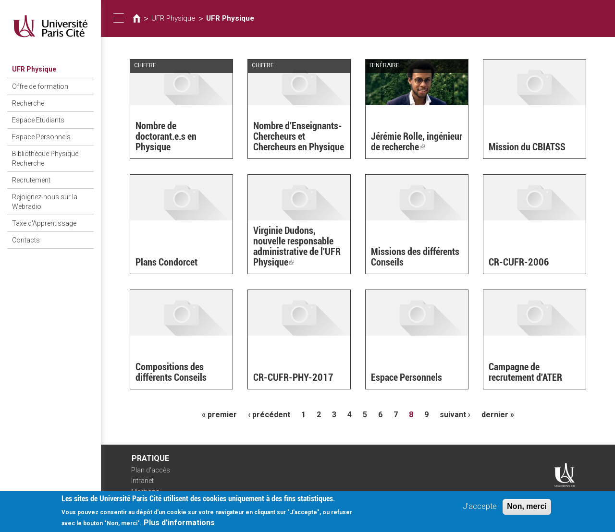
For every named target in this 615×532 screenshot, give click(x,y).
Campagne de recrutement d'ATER (525, 372)
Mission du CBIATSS (527, 147)
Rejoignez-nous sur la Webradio (44, 201)
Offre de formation (40, 86)
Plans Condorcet (166, 262)
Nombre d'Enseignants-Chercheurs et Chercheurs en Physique (298, 136)
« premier (219, 414)
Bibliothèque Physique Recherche (45, 158)
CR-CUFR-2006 (519, 262)
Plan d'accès (150, 470)
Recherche (28, 103)
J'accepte (480, 509)
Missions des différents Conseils (415, 257)
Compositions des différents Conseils (171, 372)
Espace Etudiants (38, 120)
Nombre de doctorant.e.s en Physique (166, 136)
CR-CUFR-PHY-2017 (293, 377)
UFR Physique (34, 69)
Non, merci (527, 509)
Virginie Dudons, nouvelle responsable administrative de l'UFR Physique (297, 246)
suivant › (455, 414)
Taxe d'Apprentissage (44, 223)
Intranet (142, 480)
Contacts (26, 240)
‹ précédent (269, 414)
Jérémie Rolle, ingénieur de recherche (416, 142)
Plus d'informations (179, 525)
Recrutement (31, 180)
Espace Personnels (41, 137)
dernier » (497, 414)
